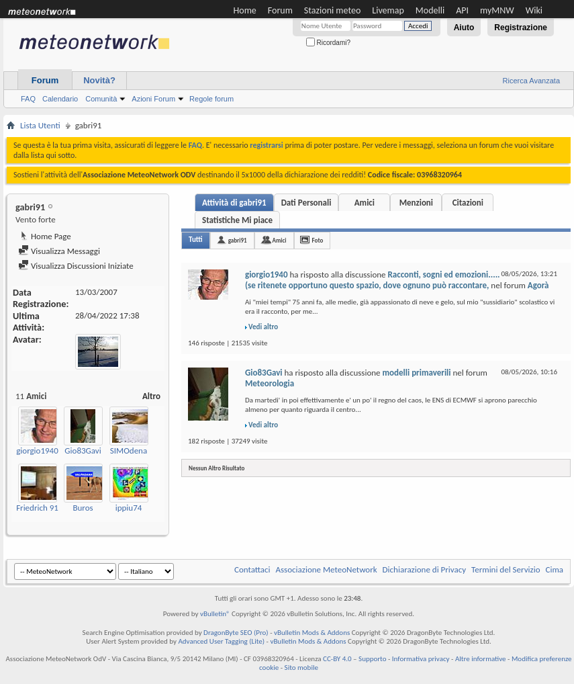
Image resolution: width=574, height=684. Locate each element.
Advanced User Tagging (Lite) (221, 641)
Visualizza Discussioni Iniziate (76, 266)
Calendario (60, 99)
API (462, 10)
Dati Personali (306, 203)
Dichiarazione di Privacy (425, 569)
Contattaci (252, 569)
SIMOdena (128, 450)
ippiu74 (128, 508)
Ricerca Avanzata (531, 81)
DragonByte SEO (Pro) (236, 632)
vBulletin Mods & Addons (312, 632)
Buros (83, 508)
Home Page (44, 236)
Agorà (538, 285)
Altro (151, 396)
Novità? (99, 80)
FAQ (28, 99)
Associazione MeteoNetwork (326, 569)
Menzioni (416, 203)
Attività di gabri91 (234, 203)
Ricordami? (328, 42)
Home (245, 10)
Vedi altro (263, 327)
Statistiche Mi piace (237, 220)
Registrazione (520, 27)
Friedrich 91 (37, 508)
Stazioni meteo (332, 10)
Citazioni (467, 203)
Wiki (534, 10)
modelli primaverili (417, 373)
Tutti (196, 239)
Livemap (388, 10)
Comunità (101, 99)
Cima (554, 569)
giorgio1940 (37, 450)
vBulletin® (215, 613)
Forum (280, 10)
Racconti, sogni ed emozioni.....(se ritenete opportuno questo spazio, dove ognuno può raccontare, (372, 279)
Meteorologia (269, 383)
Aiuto (464, 27)
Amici (364, 203)
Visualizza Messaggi (59, 251)
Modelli (430, 10)
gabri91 (237, 240)
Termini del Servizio (505, 569)
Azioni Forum (153, 99)
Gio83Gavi (82, 450)
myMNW (497, 10)
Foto (318, 240)
